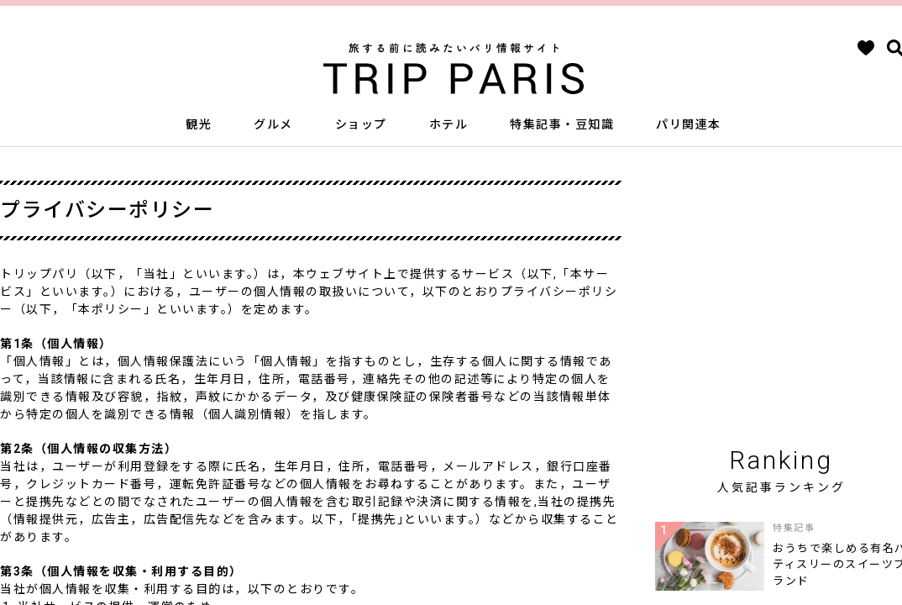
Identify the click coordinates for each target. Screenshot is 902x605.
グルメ (273, 124)
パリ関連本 (688, 124)
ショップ (361, 124)
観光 (199, 124)
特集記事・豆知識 (562, 124)
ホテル (449, 124)
